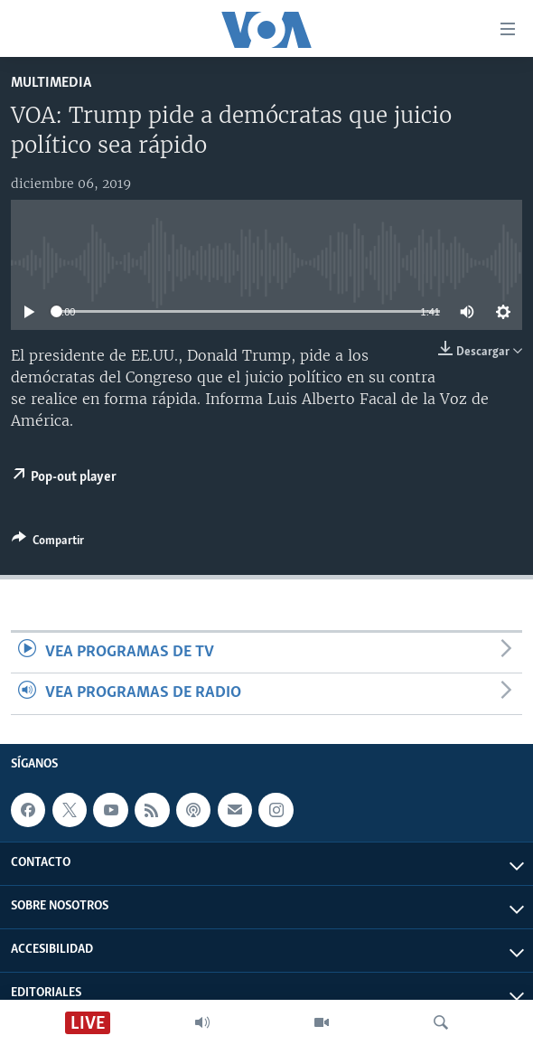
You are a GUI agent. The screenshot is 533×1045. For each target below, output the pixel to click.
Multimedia (51, 82)
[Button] (48, 543)
